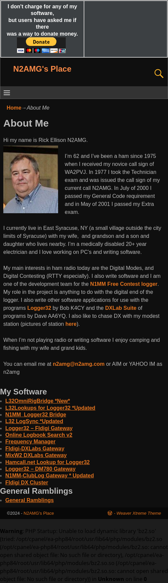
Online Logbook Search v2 (38, 435)
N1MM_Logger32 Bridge (35, 414)
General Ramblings (29, 500)
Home (14, 108)
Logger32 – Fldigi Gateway (39, 428)
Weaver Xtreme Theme (139, 513)
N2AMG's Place (42, 68)
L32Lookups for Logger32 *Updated (50, 408)
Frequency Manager (30, 441)
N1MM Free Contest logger (124, 284)
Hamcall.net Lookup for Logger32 (47, 462)
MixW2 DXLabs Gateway (36, 455)
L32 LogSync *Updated (34, 421)
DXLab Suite (120, 308)
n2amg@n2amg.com (79, 364)
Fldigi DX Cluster (26, 482)
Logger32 (39, 308)
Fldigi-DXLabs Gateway (34, 448)
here (71, 324)
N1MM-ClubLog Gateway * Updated (49, 475)
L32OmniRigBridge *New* (37, 401)
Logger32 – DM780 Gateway (40, 469)
